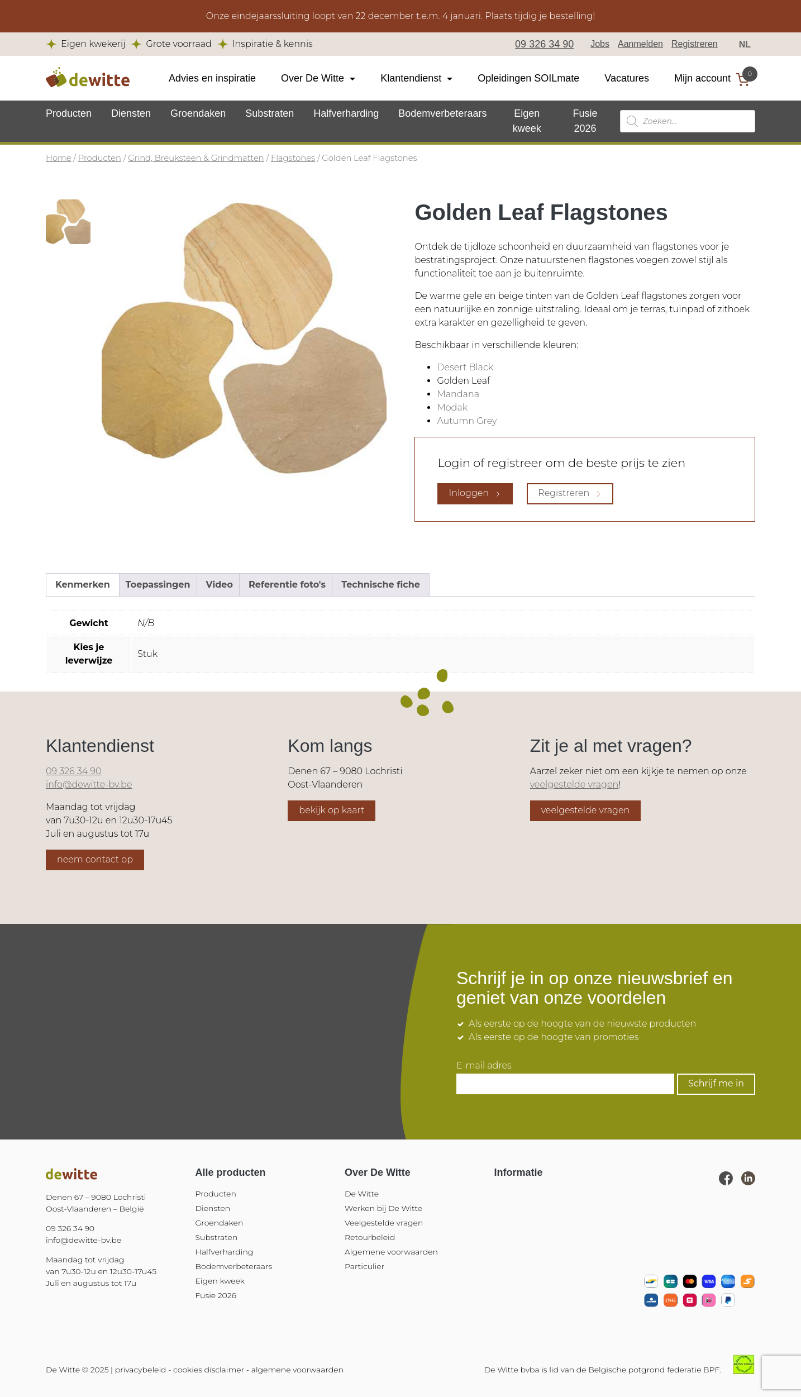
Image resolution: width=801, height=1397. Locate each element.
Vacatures (626, 78)
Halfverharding (346, 113)
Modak (452, 407)
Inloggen (475, 493)
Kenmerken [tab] (82, 584)
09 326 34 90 (544, 44)
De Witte (362, 1194)
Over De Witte (312, 78)
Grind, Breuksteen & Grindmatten (196, 158)
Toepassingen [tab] (158, 584)
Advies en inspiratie (212, 78)
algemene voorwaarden (297, 1370)
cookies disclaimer (208, 1370)
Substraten (269, 113)
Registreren (694, 44)
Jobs (599, 44)
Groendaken (198, 113)
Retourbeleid (370, 1237)
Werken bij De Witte (383, 1208)
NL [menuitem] (745, 44)
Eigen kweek (220, 1281)
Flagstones (293, 158)
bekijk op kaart (331, 810)
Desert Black (465, 367)
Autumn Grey (467, 421)
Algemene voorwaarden (391, 1252)
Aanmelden (640, 44)
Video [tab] (219, 584)
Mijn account (702, 78)
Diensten (131, 113)
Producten (69, 113)
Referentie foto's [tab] (287, 584)
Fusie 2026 (216, 1295)
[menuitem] (745, 44)
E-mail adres (484, 1066)
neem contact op (95, 859)
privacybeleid (140, 1370)
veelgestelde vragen (574, 784)
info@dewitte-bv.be (89, 784)
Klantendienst (410, 78)
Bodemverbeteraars (442, 113)
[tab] (68, 221)
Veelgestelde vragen (384, 1223)
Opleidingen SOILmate (528, 78)
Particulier (364, 1266)
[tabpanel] (244, 341)
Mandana (458, 394)
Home (58, 158)
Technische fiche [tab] (380, 584)
